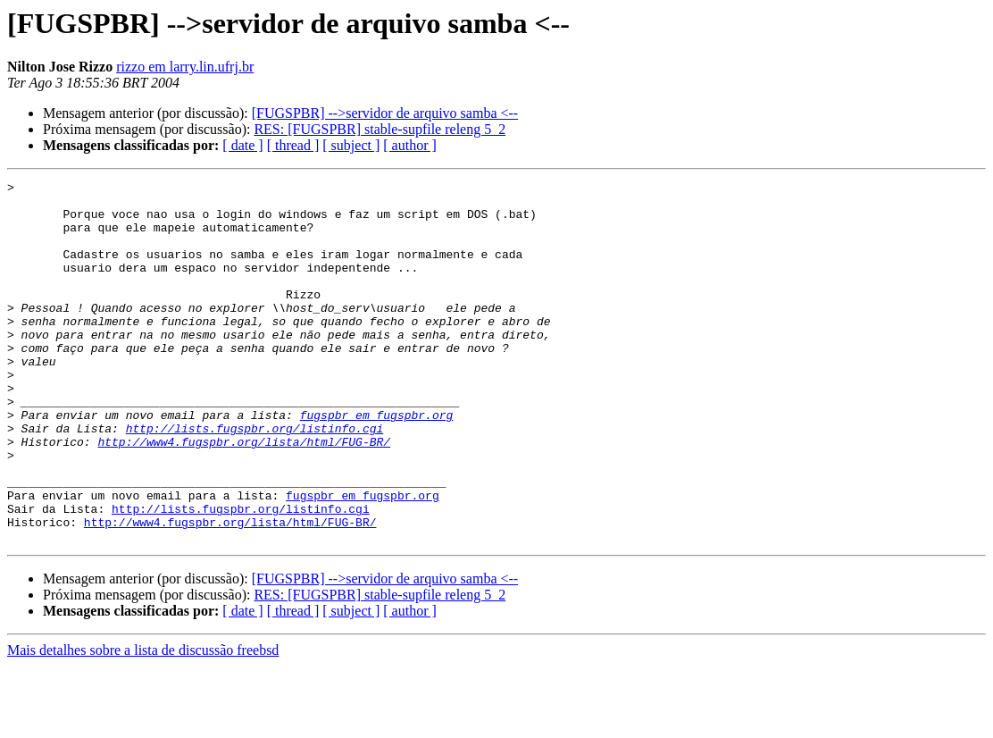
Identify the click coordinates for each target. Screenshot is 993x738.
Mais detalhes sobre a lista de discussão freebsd (143, 722)
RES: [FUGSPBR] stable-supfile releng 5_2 (379, 129)
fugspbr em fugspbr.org (377, 463)
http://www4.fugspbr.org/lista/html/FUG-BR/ (243, 495)
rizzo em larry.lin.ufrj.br (185, 66)
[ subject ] (351, 145)
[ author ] (410, 145)
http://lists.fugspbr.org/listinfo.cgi (255, 479)
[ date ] (242, 145)
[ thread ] (293, 145)
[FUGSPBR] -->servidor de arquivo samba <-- (385, 113)
